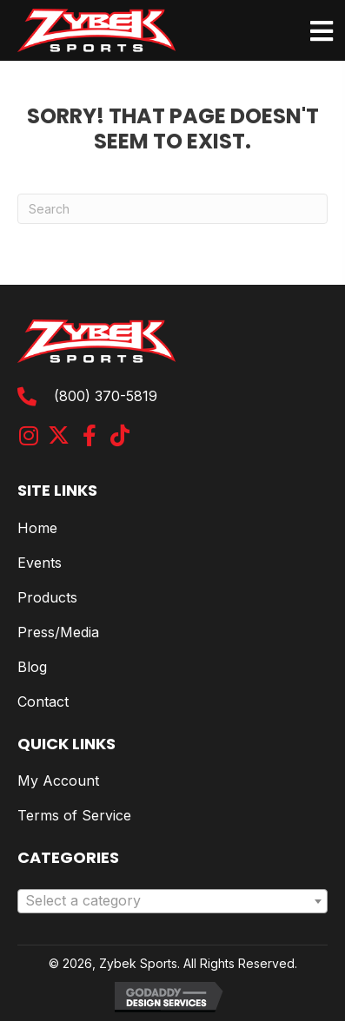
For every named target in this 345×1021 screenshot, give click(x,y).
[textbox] (172, 901)
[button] (28, 435)
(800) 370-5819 (105, 396)
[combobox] (172, 901)
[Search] (172, 209)
